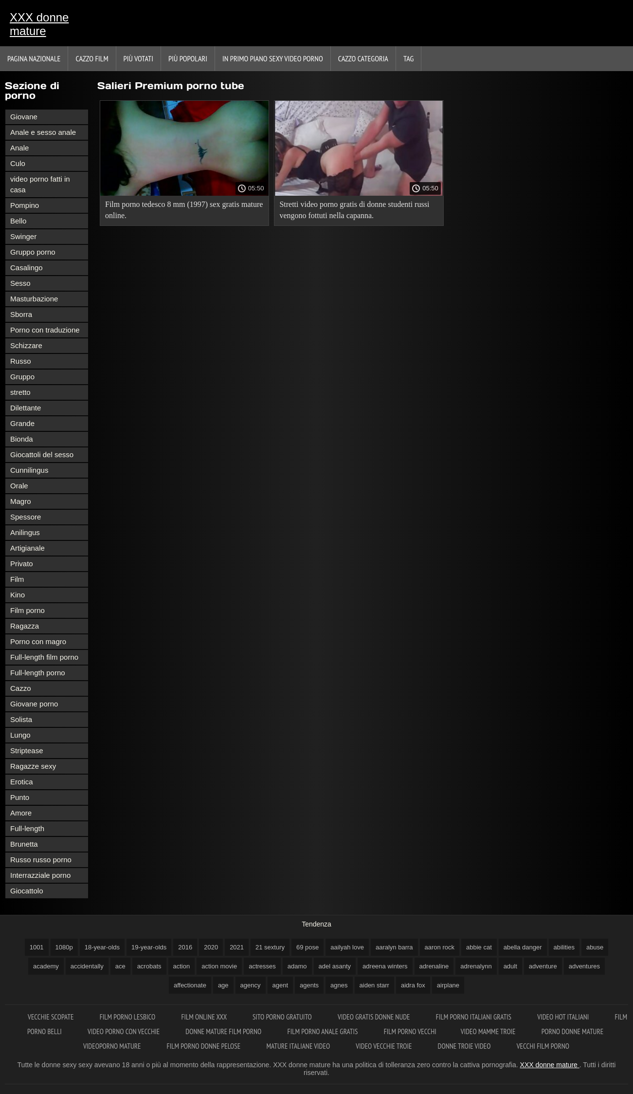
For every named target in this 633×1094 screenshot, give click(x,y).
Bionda (21, 439)
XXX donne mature (39, 24)
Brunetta (24, 844)
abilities (564, 947)
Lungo (20, 735)
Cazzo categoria (363, 58)
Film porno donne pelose (204, 1046)
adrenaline (434, 966)
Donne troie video (465, 1046)
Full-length (27, 828)
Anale (19, 148)
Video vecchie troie (384, 1046)
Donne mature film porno (224, 1031)
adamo (297, 966)
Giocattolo (26, 891)
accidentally (87, 966)
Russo (20, 361)
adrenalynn (475, 966)
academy (46, 966)
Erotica (21, 782)
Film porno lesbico (128, 1016)
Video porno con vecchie (124, 1031)
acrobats (149, 966)
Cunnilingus (29, 470)
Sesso (20, 283)
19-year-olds (148, 947)
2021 (237, 947)
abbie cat (479, 947)
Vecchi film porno (543, 1046)
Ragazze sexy (33, 766)
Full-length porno (37, 672)
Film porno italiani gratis (474, 1016)
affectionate (190, 985)
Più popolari (187, 58)
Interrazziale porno (40, 875)
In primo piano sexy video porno (272, 58)
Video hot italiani (563, 1016)
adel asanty (335, 966)
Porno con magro (38, 641)
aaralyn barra (394, 947)
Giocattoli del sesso (41, 454)
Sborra (21, 314)
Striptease (26, 750)
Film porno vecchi (410, 1031)
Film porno (27, 610)
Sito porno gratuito (283, 1016)
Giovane (23, 116)
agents (309, 985)
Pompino (24, 205)
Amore (21, 813)
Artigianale (27, 548)
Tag (408, 58)
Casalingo (26, 267)
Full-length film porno (44, 657)
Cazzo (20, 688)
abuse (594, 947)
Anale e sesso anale (43, 132)
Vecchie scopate (51, 1016)
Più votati (138, 58)
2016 (185, 947)
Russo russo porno (41, 859)
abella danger (523, 947)
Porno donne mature (572, 1031)
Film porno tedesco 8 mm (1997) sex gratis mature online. (184, 210)
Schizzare (26, 345)
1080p (64, 947)
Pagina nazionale (33, 58)
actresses (262, 966)
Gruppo (22, 376)
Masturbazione (34, 299)
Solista (21, 719)
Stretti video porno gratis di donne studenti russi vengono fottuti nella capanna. (354, 210)
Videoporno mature (113, 1046)
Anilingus (25, 532)
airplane (448, 985)
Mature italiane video (298, 1046)
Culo (17, 163)
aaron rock (439, 947)
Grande (22, 423)
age (223, 985)
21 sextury (270, 947)
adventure (543, 966)
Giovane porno (34, 704)
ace (120, 966)
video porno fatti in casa (40, 184)
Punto (19, 797)
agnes (338, 985)
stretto (20, 392)
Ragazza (24, 626)
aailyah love (347, 947)
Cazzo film (91, 58)
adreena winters (385, 966)
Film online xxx (204, 1016)
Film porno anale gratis (323, 1031)
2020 (211, 947)
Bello (18, 221)
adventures (584, 966)
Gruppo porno (32, 252)
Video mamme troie (489, 1031)
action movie (219, 966)
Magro (20, 501)
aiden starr (374, 985)
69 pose (307, 947)
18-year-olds (102, 947)
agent (280, 985)
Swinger (23, 236)
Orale (19, 486)
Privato (21, 563)
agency (250, 985)
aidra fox (413, 985)
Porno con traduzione (45, 330)
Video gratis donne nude (375, 1016)
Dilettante (25, 408)
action (181, 966)
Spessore (25, 517)
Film (17, 579)
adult (510, 966)
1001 (37, 947)
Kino (17, 595)
